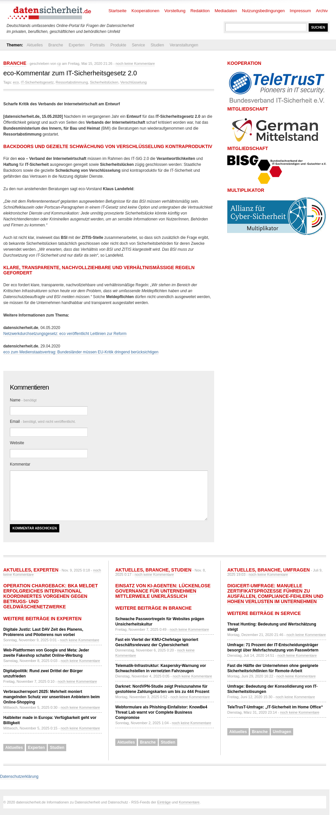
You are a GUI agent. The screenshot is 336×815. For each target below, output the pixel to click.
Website (17, 443)
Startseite (117, 10)
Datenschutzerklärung (19, 776)
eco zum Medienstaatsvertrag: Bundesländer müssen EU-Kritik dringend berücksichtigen (80, 352)
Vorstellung (174, 10)
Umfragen (296, 570)
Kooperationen (145, 10)
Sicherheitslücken (104, 82)
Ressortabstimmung (72, 82)
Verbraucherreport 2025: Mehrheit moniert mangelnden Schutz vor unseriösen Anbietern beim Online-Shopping (51, 696)
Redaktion (200, 10)
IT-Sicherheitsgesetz (37, 82)
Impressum (300, 10)
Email (43, 421)
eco (16, 82)
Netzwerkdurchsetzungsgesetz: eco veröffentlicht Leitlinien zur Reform (64, 333)
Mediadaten (226, 10)
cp (59, 63)
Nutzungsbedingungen (263, 10)
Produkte (118, 45)
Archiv (322, 10)
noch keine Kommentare (135, 63)
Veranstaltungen (184, 45)
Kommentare (189, 802)
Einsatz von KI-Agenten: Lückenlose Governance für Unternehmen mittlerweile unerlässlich (162, 591)
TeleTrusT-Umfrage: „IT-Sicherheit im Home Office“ (275, 707)
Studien (157, 45)
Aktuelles (35, 45)
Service (138, 45)
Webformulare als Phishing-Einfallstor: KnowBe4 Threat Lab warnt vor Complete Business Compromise (161, 712)
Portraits (97, 45)
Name (23, 400)
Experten (76, 45)
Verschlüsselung (133, 82)
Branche (55, 45)
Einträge (164, 802)
